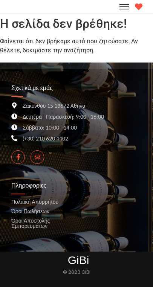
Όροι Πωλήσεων (30, 211)
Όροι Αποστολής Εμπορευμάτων (30, 223)
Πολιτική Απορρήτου (34, 201)
